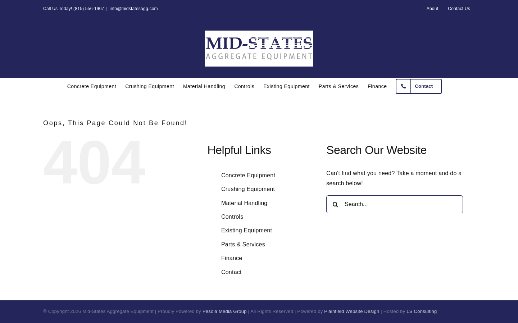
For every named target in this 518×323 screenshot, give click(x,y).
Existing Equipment (246, 230)
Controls (232, 217)
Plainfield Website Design (351, 311)
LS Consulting (421, 311)
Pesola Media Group (225, 311)
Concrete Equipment (248, 175)
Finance (231, 258)
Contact (231, 272)
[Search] (335, 204)
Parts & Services (243, 244)
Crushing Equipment (248, 189)
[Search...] (394, 204)
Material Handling (244, 203)
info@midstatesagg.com (134, 8)
